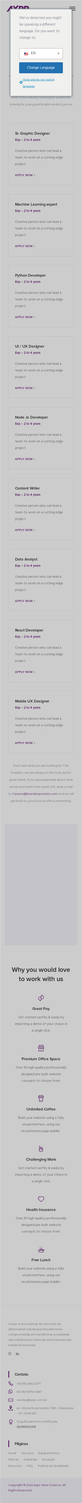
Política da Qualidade (53, 1466)
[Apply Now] (25, 175)
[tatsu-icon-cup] (41, 1098)
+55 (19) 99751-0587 (29, 1391)
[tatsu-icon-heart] (41, 1199)
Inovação (48, 1459)
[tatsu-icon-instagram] (10, 1354)
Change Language (41, 68)
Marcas (13, 1459)
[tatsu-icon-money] (41, 998)
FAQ (29, 1466)
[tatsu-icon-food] (41, 1249)
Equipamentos (48, 1453)
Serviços (27, 1453)
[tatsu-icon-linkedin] (18, 1354)
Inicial (12, 1453)
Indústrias (30, 1459)
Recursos (14, 1466)
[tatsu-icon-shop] (41, 1048)
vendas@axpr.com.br (32, 1400)
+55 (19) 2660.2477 (29, 1383)
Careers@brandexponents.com (35, 793)
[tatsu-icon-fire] (41, 1148)
